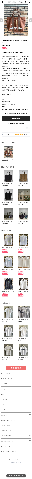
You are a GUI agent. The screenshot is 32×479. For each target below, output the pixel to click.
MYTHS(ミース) (5, 446)
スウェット (4, 399)
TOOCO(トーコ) (6, 430)
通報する (28, 128)
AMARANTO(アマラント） (8, 436)
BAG (2, 394)
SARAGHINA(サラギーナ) (8, 420)
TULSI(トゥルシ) (5, 425)
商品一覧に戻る (16, 368)
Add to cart (16, 119)
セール (3, 410)
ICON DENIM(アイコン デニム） (10, 451)
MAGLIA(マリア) (5, 415)
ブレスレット (4, 389)
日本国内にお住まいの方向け (16, 123)
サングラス (4, 384)
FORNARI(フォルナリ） (7, 441)
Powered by (16, 462)
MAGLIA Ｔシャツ (6, 378)
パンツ (3, 404)
